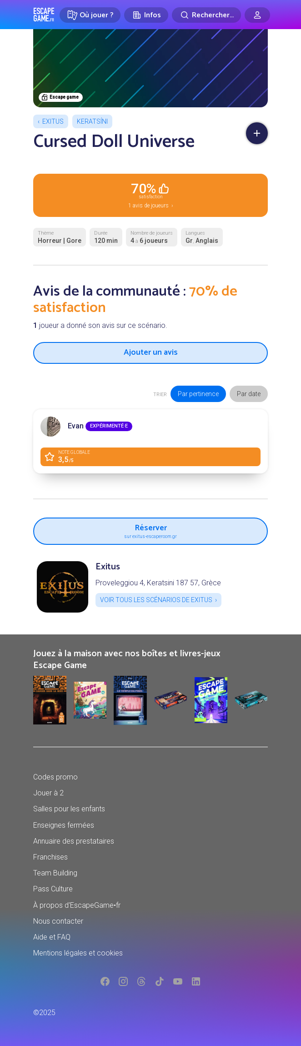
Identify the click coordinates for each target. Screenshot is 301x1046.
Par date (249, 393)
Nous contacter (58, 921)
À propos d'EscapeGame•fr (76, 905)
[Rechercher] (206, 15)
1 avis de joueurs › (150, 195)
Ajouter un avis (151, 352)
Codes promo (55, 777)
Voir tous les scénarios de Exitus (156, 599)
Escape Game (44, 14)
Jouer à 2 (48, 793)
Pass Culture (53, 889)
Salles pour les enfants (69, 809)
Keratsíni (92, 121)
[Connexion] (257, 15)
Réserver (150, 530)
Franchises (50, 857)
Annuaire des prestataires (73, 841)
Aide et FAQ (51, 937)
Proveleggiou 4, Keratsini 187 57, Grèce (158, 582)
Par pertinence (198, 393)
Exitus (53, 121)
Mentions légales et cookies (78, 953)
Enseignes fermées (63, 825)
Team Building (55, 873)
